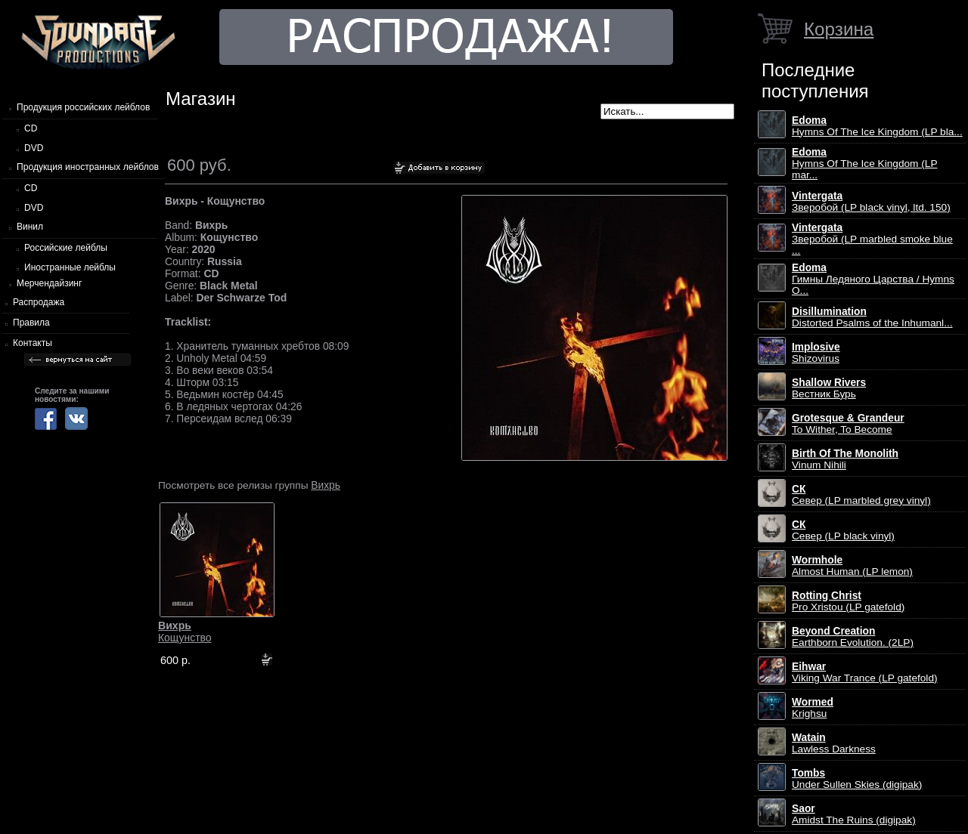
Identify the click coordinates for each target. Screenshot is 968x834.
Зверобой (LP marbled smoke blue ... (872, 239)
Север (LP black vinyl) (843, 530)
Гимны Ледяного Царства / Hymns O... (873, 279)
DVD (33, 148)
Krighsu (812, 708)
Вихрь (325, 485)
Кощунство (185, 631)
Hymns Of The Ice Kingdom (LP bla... (877, 126)
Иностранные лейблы (70, 267)
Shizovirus (816, 352)
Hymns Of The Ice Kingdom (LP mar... (865, 164)
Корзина (838, 29)
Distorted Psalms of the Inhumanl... (872, 317)
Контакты (32, 343)
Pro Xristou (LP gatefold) (848, 601)
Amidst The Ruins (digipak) (854, 814)
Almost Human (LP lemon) (852, 565)
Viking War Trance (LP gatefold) (865, 672)
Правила (31, 322)
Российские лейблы (65, 247)
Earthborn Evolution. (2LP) (853, 637)
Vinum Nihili (845, 459)
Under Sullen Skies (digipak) (857, 779)
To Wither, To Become (848, 423)
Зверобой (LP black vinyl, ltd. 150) (871, 201)
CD (30, 128)
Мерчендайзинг (49, 283)
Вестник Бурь (829, 388)
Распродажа (38, 302)
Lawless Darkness (834, 743)
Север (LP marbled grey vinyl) (861, 494)
